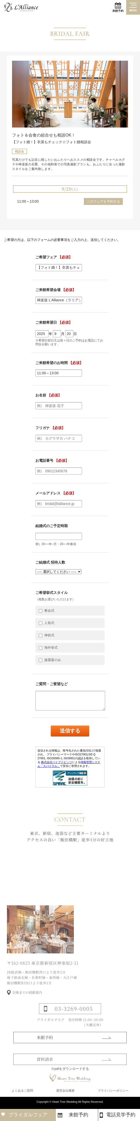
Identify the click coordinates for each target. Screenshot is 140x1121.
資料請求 (45, 1070)
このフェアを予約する (103, 201)
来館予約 (118, 7)
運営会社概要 (65, 1093)
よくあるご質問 (22, 1093)
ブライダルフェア (27, 1114)
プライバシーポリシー (113, 1093)
